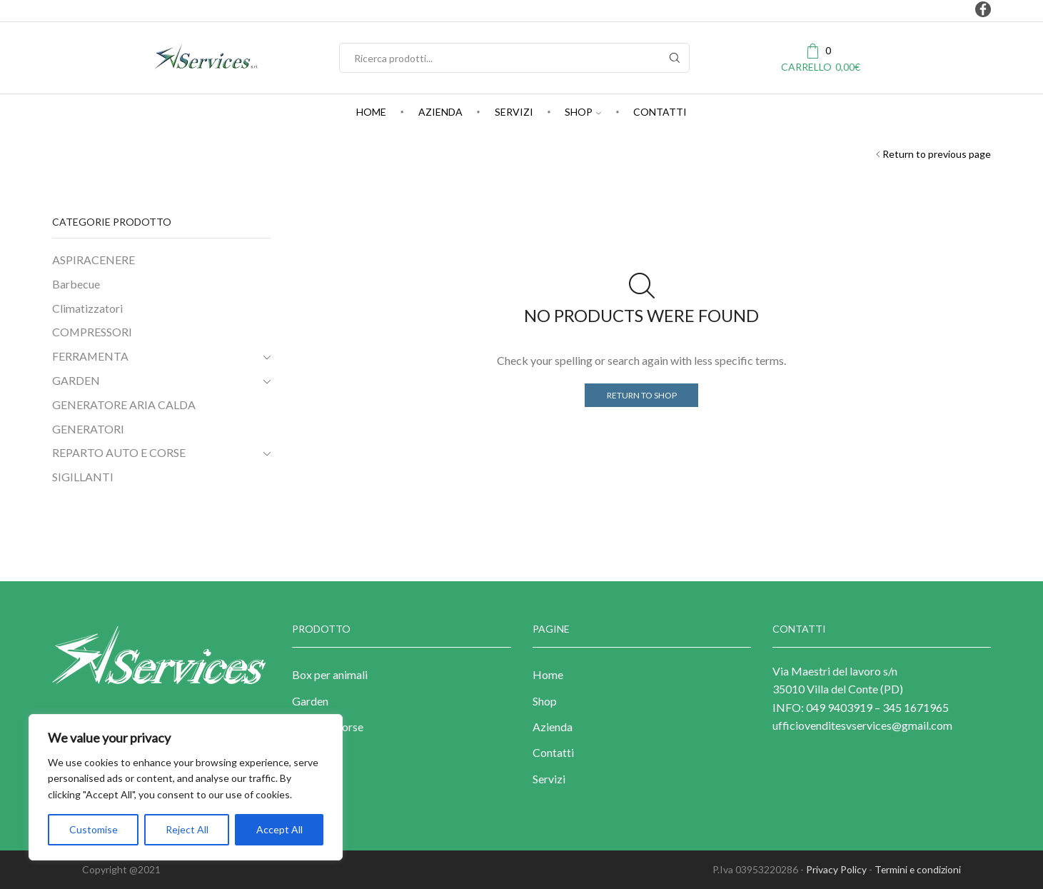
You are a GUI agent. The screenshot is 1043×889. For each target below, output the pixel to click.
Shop (583, 112)
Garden (310, 701)
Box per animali (330, 674)
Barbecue (76, 284)
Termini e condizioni (917, 869)
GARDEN (76, 380)
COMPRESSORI (92, 331)
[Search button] (674, 58)
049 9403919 (838, 707)
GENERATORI (88, 429)
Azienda (440, 112)
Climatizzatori (87, 308)
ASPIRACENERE (93, 259)
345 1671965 (915, 707)
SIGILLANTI (83, 476)
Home (371, 112)
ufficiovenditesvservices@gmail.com (862, 725)
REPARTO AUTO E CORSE (119, 452)
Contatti (660, 112)
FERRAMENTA (90, 356)
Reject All (187, 829)
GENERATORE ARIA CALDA (124, 404)
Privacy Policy (835, 869)
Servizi (514, 112)
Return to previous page (936, 154)
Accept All (279, 829)
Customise (93, 829)
